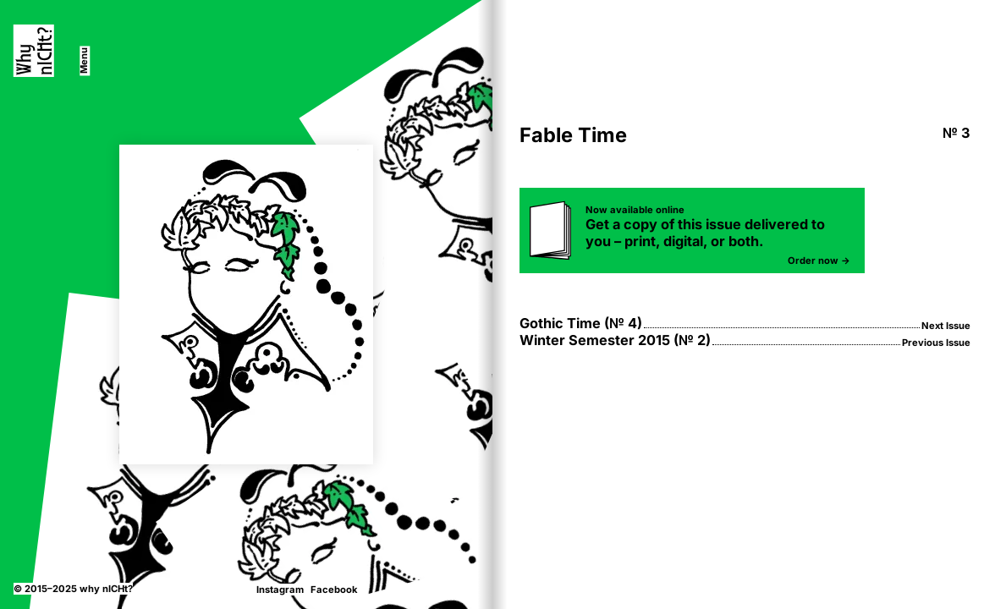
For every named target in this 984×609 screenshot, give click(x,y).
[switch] (85, 60)
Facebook (334, 589)
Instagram (280, 589)
